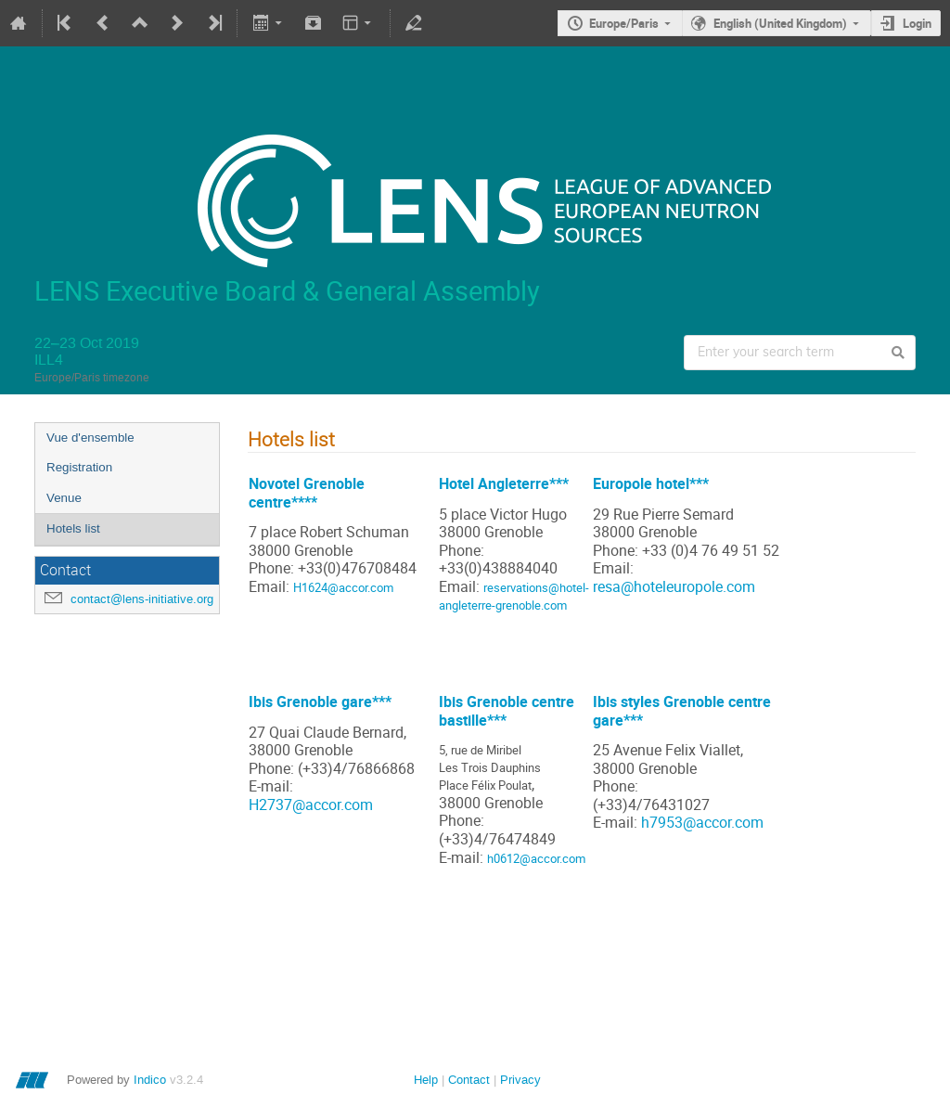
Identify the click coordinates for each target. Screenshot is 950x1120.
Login (917, 23)
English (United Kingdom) (780, 23)
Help (426, 1080)
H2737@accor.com (311, 804)
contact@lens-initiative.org (142, 599)
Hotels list (73, 528)
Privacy (520, 1080)
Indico (150, 1080)
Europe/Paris (624, 23)
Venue (64, 498)
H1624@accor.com (343, 587)
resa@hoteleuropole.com (674, 586)
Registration (79, 467)
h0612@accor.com (536, 858)
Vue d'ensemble (90, 437)
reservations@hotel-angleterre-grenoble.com (514, 596)
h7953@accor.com (702, 822)
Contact (469, 1080)
